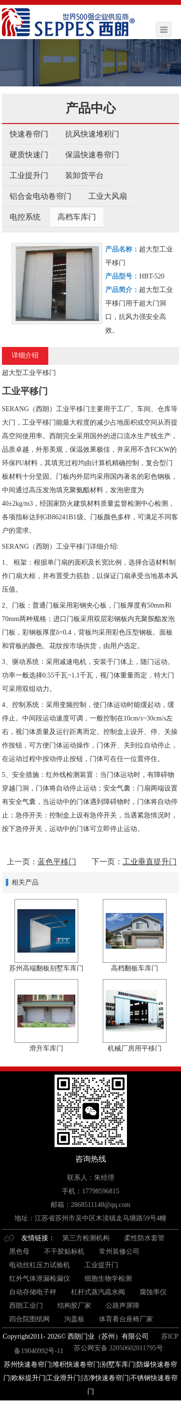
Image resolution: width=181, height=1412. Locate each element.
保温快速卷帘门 (92, 155)
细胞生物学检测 (108, 1278)
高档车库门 (76, 217)
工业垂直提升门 (150, 862)
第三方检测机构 (86, 1238)
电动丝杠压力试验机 (39, 1265)
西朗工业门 (26, 1305)
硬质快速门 (29, 155)
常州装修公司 (119, 1251)
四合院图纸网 (29, 1319)
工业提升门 (29, 175)
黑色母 (19, 1251)
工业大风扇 (107, 196)
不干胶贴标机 (64, 1251)
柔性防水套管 (144, 1238)
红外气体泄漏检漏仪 (39, 1278)
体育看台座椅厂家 (126, 1319)
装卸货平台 (84, 175)
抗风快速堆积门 (92, 134)
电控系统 (25, 217)
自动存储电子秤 (32, 1292)
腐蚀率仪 (153, 1292)
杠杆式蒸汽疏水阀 (98, 1292)
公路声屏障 (122, 1305)
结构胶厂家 (74, 1305)
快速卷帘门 (29, 134)
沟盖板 (74, 1319)
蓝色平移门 (57, 862)
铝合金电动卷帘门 (40, 196)
